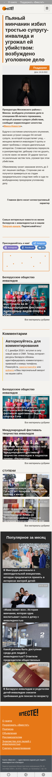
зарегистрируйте (27, 367)
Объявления (9, 733)
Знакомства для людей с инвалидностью (16, 743)
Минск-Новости (12, 126)
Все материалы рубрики (37, 320)
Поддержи (40, 67)
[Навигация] (47, 8)
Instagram (10, 247)
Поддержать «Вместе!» (32, 2)
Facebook (28, 247)
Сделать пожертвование (16, 748)
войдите (10, 370)
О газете (12, 2)
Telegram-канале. (11, 226)
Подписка (7, 729)
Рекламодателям (12, 737)
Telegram (39, 243)
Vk (41, 247)
